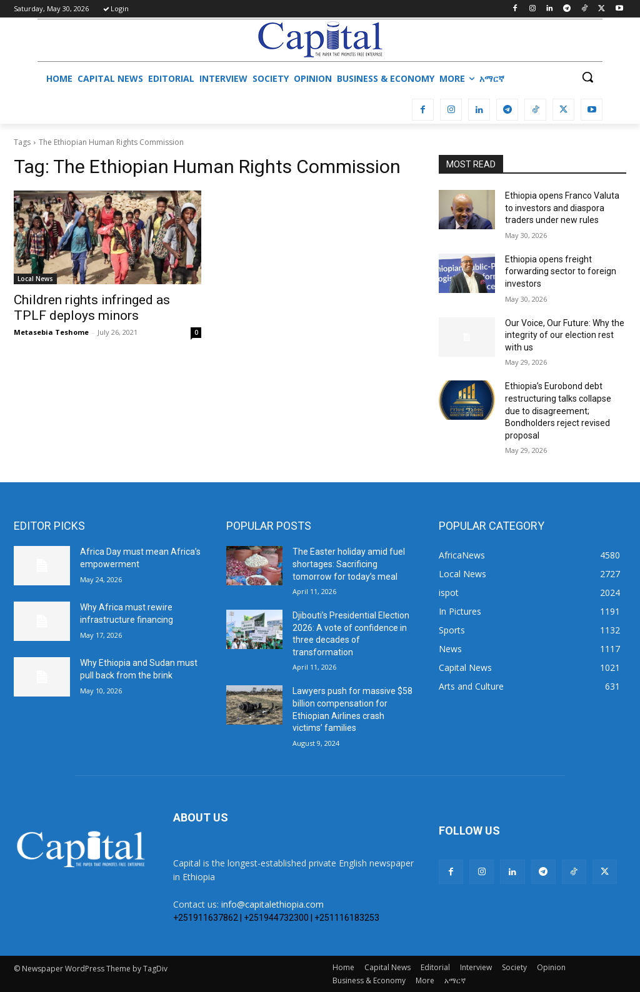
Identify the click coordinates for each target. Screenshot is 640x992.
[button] (587, 77)
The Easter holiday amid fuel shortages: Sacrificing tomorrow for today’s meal (348, 564)
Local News (35, 278)
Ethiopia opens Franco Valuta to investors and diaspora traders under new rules (562, 208)
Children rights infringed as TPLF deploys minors (92, 307)
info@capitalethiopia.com (272, 904)
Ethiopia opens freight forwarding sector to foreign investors (560, 271)
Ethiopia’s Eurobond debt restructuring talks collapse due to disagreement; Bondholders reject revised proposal (558, 410)
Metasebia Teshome (51, 332)
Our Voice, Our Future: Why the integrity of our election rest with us (564, 335)
